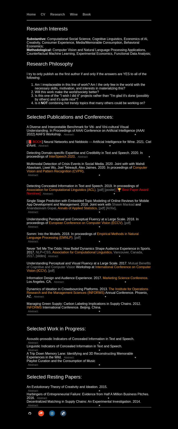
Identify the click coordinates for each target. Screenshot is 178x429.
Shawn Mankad (123, 204)
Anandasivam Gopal (41, 208)
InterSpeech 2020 (62, 156)
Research (57, 14)
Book (87, 14)
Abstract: (69, 134)
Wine (74, 14)
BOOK (37, 142)
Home (31, 14)
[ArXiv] (110, 208)
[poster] (110, 190)
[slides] (41, 256)
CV (43, 14)
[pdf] (100, 190)
